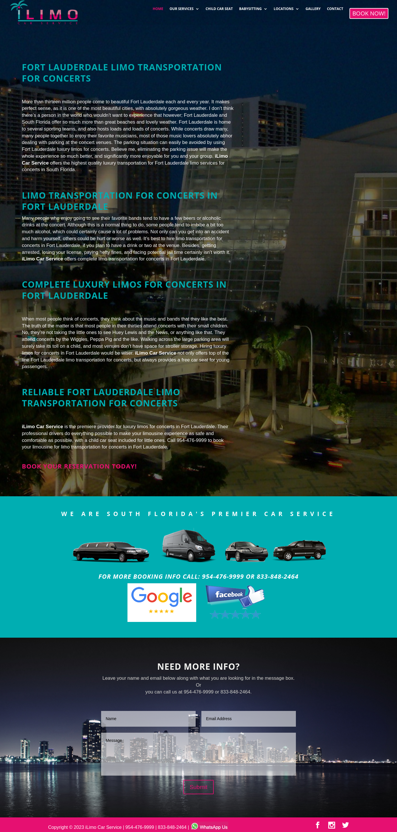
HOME (158, 7)
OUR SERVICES (182, 7)
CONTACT (335, 7)
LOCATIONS (284, 7)
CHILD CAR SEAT (219, 7)
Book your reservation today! (79, 466)
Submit (198, 787)
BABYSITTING (250, 7)
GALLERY (313, 7)
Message (198, 754)
